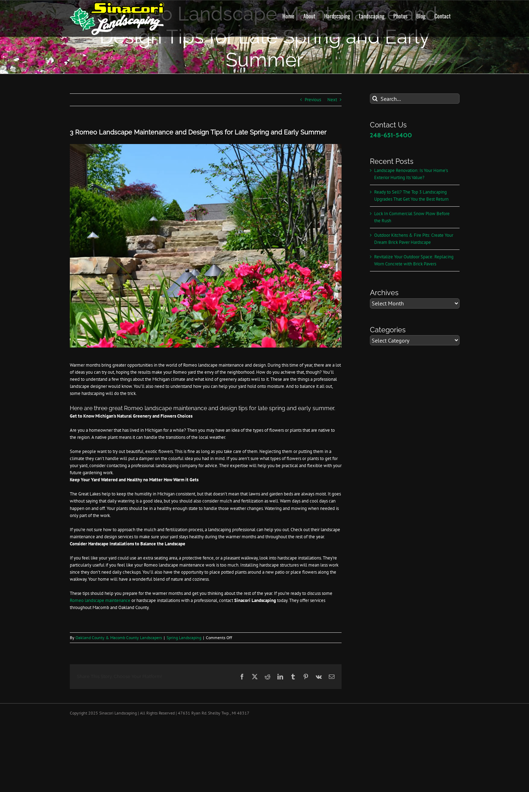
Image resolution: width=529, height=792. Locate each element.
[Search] (375, 98)
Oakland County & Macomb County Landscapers (118, 637)
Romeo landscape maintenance (100, 600)
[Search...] (415, 98)
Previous (313, 100)
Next (332, 100)
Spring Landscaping (184, 637)
